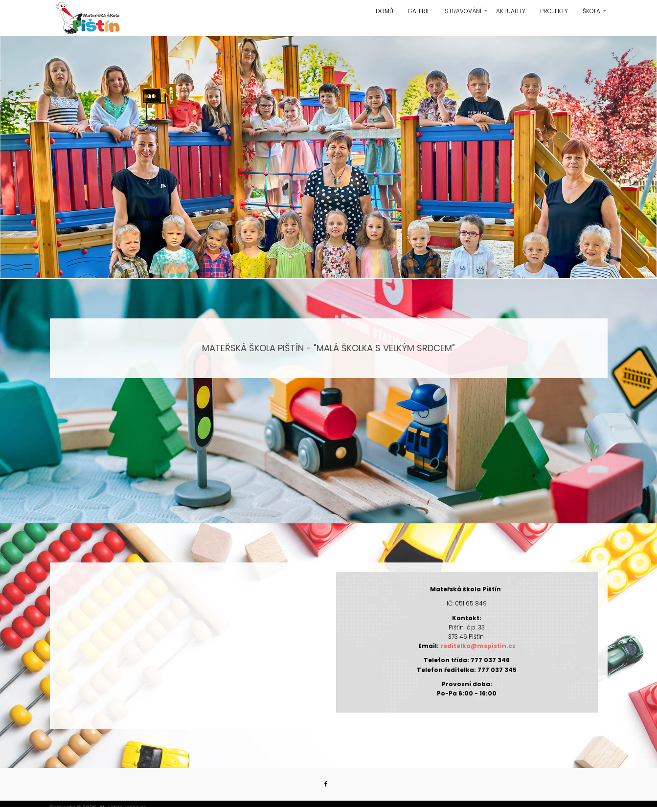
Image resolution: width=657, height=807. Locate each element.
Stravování (467, 14)
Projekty (554, 11)
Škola (595, 14)
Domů (384, 11)
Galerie (419, 11)
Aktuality (510, 11)
